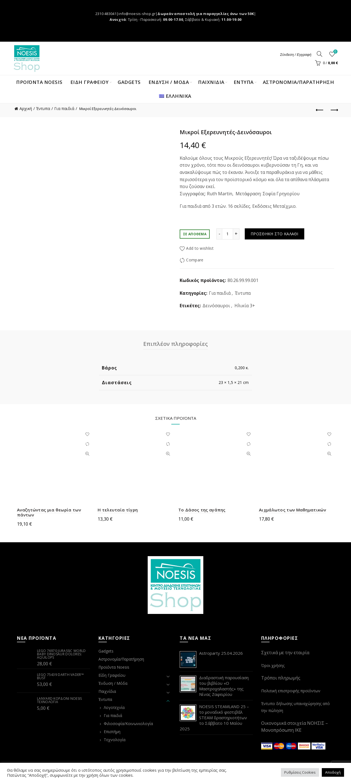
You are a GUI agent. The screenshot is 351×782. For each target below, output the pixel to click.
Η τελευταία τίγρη (118, 510)
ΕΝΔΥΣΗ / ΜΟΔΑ (169, 82)
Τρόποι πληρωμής (280, 678)
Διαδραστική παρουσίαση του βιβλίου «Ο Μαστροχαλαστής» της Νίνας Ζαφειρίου (224, 686)
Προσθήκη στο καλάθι (274, 233)
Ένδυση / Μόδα (112, 683)
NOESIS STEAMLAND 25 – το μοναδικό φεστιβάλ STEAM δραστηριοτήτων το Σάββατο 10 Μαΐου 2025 (214, 717)
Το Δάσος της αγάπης (202, 510)
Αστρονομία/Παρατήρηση (298, 82)
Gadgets (129, 82)
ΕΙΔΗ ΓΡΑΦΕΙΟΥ (89, 82)
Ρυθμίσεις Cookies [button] (300, 772)
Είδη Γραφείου (111, 675)
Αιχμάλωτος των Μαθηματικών (292, 510)
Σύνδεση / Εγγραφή (296, 55)
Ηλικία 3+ (244, 306)
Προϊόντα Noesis (39, 82)
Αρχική (25, 108)
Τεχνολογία (114, 739)
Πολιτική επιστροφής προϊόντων (290, 690)
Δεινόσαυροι (216, 306)
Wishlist (335, 52)
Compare (194, 260)
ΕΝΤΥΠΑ (244, 82)
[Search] (319, 54)
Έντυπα (43, 108)
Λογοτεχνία (114, 707)
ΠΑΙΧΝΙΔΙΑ (211, 82)
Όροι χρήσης (273, 665)
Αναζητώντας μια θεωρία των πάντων (49, 512)
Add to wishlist (200, 248)
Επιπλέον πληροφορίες (175, 344)
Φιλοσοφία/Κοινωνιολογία (128, 723)
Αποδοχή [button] (333, 772)
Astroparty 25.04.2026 (221, 653)
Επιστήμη (112, 731)
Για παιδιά (64, 108)
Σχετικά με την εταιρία (285, 652)
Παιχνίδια (107, 691)
